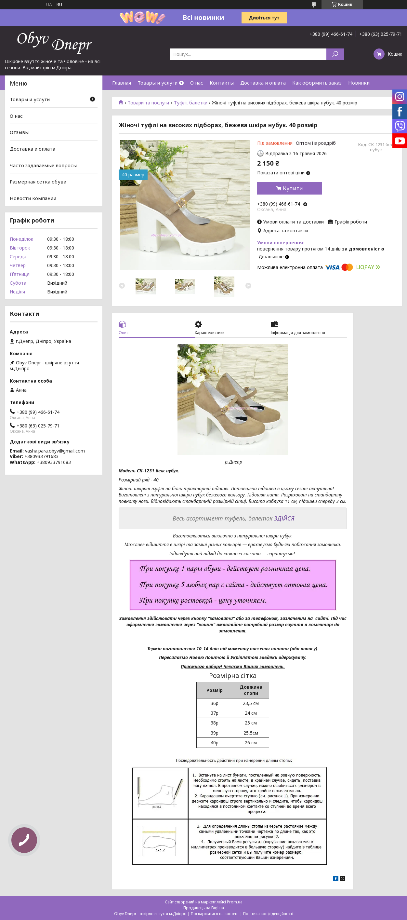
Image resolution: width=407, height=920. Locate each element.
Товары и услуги (157, 82)
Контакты (222, 82)
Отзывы (19, 132)
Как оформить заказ (317, 82)
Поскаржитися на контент (215, 913)
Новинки (359, 82)
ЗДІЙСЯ (284, 518)
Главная (121, 82)
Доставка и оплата (263, 82)
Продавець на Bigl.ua (203, 908)
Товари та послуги (148, 103)
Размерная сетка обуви (38, 181)
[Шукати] (335, 54)
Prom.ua (235, 902)
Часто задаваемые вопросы (43, 165)
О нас (196, 82)
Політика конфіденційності (268, 913)
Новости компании (33, 198)
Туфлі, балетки (190, 103)
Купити (293, 188)
